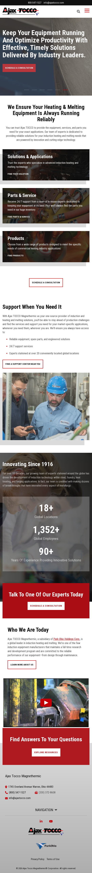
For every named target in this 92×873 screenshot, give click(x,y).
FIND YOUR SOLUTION (18, 174)
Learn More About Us (21, 664)
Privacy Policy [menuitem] (37, 859)
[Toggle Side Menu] (87, 10)
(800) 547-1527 (17, 792)
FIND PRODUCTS (16, 255)
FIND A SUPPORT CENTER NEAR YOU (22, 364)
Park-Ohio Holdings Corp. (66, 639)
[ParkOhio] (46, 853)
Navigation (44, 810)
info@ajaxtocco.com (20, 798)
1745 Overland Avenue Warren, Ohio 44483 (30, 786)
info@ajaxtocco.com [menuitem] (54, 2)
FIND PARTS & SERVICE (19, 217)
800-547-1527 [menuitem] (34, 2)
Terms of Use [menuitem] (53, 859)
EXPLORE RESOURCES (46, 752)
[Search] (78, 11)
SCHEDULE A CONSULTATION (19, 68)
